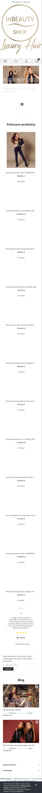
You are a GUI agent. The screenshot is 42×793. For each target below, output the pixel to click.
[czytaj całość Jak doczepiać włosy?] (37, 686)
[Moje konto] (26, 61)
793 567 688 (12, 781)
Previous (7, 626)
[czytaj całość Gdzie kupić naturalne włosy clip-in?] (37, 722)
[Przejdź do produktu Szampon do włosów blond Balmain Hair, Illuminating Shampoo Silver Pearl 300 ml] (21, 114)
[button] (5, 61)
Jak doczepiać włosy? (12, 709)
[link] (21, 75)
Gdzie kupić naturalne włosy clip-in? (18, 745)
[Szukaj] (16, 61)
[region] (21, 75)
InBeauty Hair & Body (22, 644)
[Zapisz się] (8, 669)
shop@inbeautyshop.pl (29, 781)
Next (35, 626)
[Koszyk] (36, 61)
